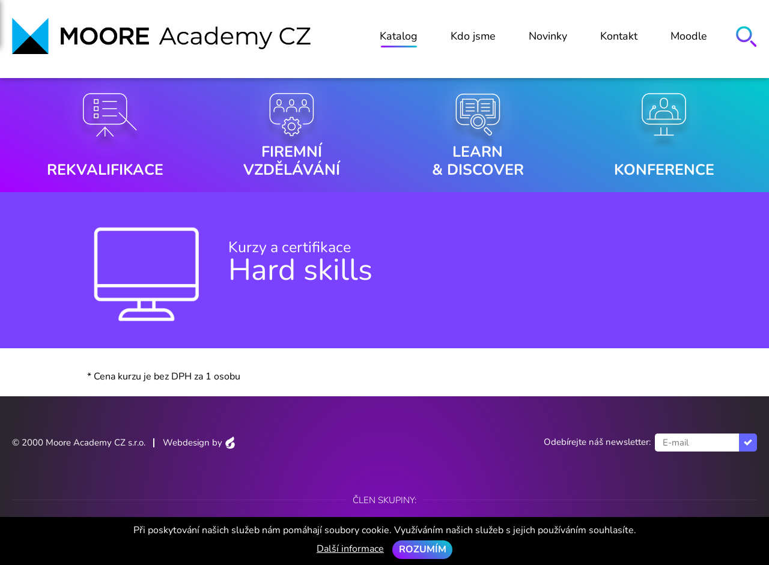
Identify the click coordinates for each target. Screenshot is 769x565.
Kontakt (618, 36)
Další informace (350, 548)
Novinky (548, 36)
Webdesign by (199, 443)
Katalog (399, 36)
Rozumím (422, 549)
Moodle (688, 36)
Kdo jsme (473, 36)
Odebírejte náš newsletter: (597, 442)
